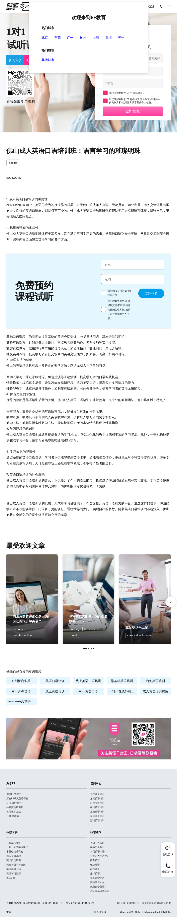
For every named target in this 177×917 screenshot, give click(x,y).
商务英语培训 (155, 681)
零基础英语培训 (122, 681)
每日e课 (10, 878)
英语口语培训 (55, 681)
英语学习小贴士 (14, 869)
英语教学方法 (13, 811)
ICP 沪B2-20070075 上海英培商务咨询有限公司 (143, 903)
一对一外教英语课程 (17, 847)
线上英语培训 (55, 691)
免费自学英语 (97, 886)
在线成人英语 (13, 842)
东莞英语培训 (97, 798)
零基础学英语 (97, 878)
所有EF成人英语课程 (17, 798)
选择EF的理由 (13, 794)
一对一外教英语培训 (22, 691)
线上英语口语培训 (88, 681)
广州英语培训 (97, 803)
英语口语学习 (97, 847)
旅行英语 (95, 873)
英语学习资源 (13, 873)
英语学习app (97, 882)
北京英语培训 (97, 794)
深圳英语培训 (97, 816)
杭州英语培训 (97, 807)
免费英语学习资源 (16, 864)
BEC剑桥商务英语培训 (22, 681)
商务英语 (95, 860)
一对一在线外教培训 (123, 691)
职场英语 (95, 864)
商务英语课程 (13, 856)
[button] (85, 648)
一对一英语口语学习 (89, 691)
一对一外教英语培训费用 (22, 701)
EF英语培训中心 (15, 803)
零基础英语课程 (14, 851)
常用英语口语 (97, 851)
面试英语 (95, 869)
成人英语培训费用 (155, 691)
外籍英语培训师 (14, 807)
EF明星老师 (12, 816)
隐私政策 (138, 93)
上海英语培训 (97, 811)
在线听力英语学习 (99, 856)
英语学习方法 (97, 842)
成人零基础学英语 (99, 891)
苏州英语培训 (97, 820)
